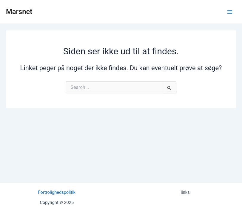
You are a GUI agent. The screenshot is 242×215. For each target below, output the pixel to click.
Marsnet (19, 11)
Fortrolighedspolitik (56, 192)
